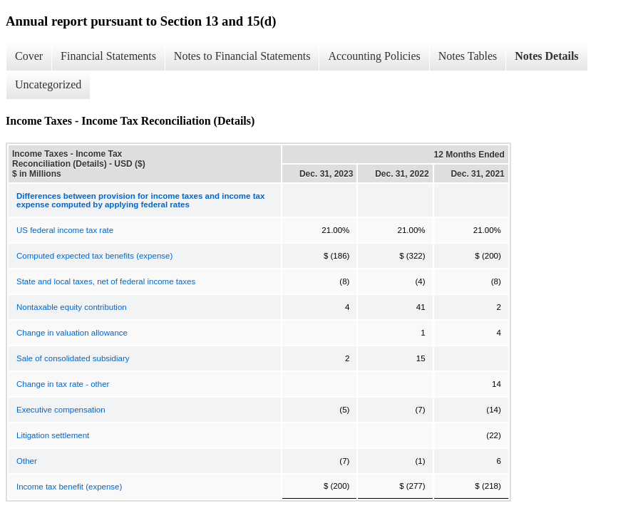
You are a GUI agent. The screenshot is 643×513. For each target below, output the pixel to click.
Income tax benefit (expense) (69, 486)
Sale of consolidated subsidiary (73, 358)
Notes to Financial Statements (242, 56)
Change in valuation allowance (72, 332)
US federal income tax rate (64, 230)
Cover (29, 56)
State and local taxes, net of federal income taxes (105, 281)
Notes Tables (468, 56)
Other (26, 461)
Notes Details (546, 56)
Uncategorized (48, 84)
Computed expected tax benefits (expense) (94, 256)
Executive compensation (61, 409)
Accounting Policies (374, 56)
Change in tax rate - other (62, 384)
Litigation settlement (52, 435)
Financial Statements (108, 56)
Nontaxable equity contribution (71, 307)
